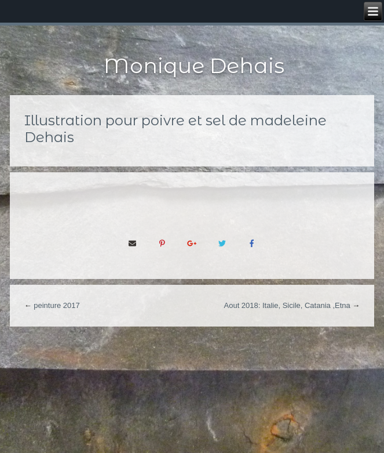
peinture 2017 (57, 305)
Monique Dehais (194, 65)
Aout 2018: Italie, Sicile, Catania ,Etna (287, 305)
